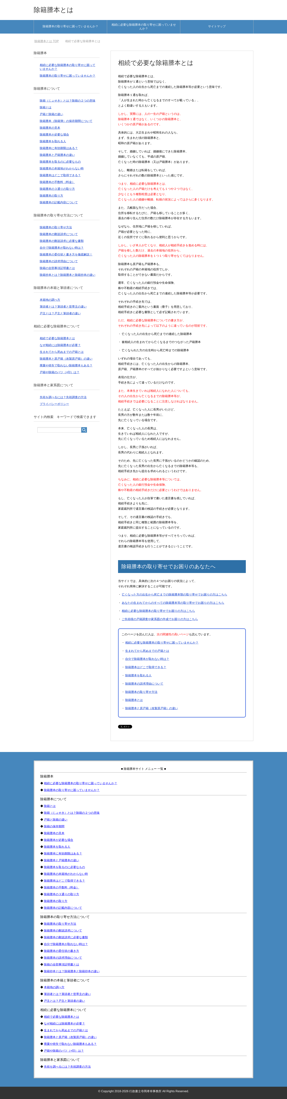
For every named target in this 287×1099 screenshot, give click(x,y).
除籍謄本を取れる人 (138, 675)
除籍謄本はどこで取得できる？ (145, 667)
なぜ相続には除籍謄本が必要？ (60, 345)
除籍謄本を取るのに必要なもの (60, 161)
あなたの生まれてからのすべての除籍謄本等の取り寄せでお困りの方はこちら (173, 602)
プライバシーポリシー (54, 404)
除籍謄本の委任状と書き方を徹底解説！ (66, 254)
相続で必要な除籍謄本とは (57, 338)
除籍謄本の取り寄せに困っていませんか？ (70, 26)
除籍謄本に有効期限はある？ (59, 148)
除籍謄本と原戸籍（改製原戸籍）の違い (151, 708)
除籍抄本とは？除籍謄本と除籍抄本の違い (67, 274)
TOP (46, 41)
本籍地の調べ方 (50, 299)
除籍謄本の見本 (50, 127)
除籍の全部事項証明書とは (57, 268)
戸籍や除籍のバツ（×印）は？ (59, 372)
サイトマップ (217, 26)
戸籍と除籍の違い (51, 114)
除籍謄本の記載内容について (59, 202)
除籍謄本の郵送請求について (59, 234)
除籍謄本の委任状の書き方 (61, 950)
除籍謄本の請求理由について (144, 683)
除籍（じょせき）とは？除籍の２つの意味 (67, 100)
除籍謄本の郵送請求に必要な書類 (62, 240)
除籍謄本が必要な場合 (54, 134)
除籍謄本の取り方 (51, 195)
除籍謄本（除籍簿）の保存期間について (66, 121)
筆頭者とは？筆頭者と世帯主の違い (63, 306)
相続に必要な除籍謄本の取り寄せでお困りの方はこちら (158, 610)
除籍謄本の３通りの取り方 (57, 188)
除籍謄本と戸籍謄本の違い (57, 154)
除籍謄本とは (54, 10)
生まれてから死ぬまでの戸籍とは (147, 650)
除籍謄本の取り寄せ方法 (141, 691)
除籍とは (45, 107)
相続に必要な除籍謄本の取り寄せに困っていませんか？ (143, 26)
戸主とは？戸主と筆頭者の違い (60, 313)
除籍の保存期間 (54, 826)
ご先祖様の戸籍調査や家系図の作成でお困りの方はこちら (160, 619)
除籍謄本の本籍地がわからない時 (62, 168)
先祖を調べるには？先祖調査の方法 (63, 397)
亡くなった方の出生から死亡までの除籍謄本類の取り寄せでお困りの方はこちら (174, 594)
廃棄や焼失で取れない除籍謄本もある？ (66, 365)
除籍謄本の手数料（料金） (57, 182)
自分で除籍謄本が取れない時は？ (147, 658)
